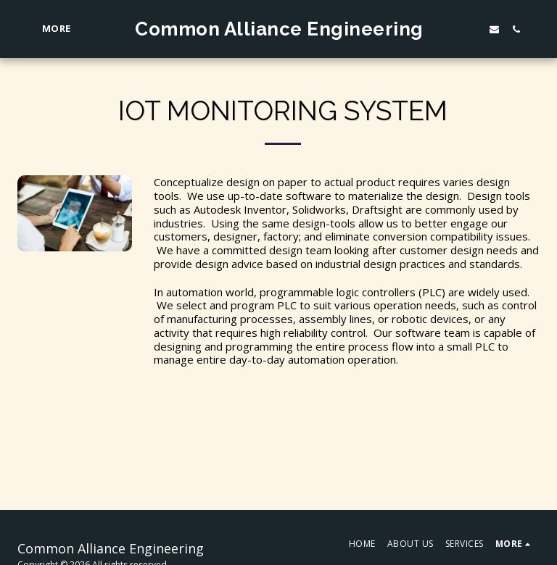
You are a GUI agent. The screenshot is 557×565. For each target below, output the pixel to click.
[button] (492, 29)
